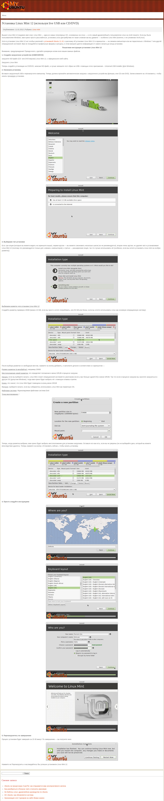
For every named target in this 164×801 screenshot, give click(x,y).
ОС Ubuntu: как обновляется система (18, 795)
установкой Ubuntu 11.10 (54, 41)
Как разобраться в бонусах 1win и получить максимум (25, 789)
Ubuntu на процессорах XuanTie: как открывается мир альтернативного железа (35, 786)
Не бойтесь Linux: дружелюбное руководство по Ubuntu (26, 792)
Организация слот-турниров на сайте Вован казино (24, 798)
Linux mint (36, 29)
